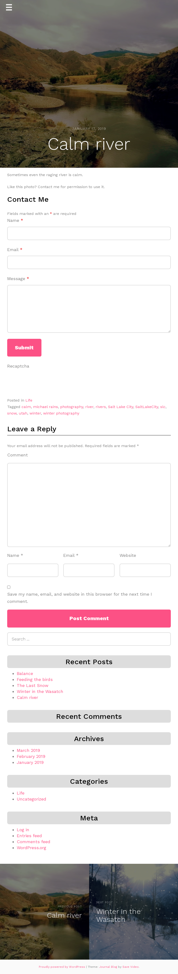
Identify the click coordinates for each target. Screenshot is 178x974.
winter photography (61, 413)
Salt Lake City (120, 406)
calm (26, 406)
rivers (101, 406)
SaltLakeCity (146, 406)
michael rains (45, 406)
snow (12, 413)
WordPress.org (31, 847)
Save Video (130, 966)
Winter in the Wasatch (40, 691)
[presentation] (43, 381)
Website (128, 555)
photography (71, 406)
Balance (25, 673)
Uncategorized (31, 798)
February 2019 (31, 756)
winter (35, 413)
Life (28, 400)
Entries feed (29, 835)
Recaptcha (18, 366)
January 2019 (30, 762)
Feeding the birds (35, 679)
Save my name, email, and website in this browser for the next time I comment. (79, 598)
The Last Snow (32, 685)
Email (15, 249)
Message (18, 278)
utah (23, 413)
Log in (23, 829)
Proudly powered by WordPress (62, 966)
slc (163, 406)
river (89, 406)
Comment (17, 454)
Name (15, 220)
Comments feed (33, 841)
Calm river (27, 697)
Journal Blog (108, 966)
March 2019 (28, 750)
